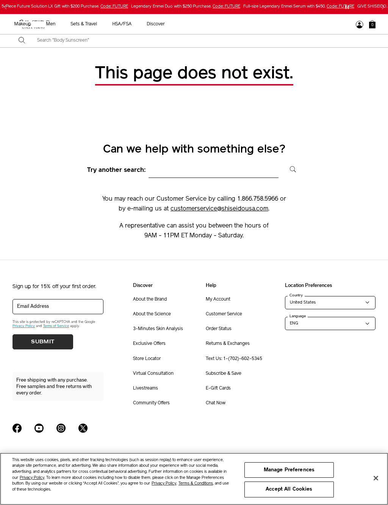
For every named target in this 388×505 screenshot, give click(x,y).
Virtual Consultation (153, 373)
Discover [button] (332, 24)
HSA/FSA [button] (298, 24)
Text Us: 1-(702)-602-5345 (234, 359)
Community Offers (151, 403)
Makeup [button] (198, 24)
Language (297, 316)
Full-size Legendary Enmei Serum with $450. (298, 7)
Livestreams (145, 388)
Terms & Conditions (195, 484)
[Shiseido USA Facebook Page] (17, 428)
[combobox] (200, 40)
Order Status (219, 329)
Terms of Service (56, 326)
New (100, 24)
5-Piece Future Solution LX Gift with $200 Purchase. (65, 7)
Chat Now (215, 403)
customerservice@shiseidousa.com (219, 209)
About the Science (152, 314)
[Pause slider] (347, 7)
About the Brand (150, 299)
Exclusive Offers (149, 343)
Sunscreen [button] (164, 24)
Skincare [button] (129, 24)
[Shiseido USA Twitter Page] (83, 428)
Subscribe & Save (223, 373)
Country (296, 295)
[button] (372, 24)
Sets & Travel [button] (260, 24)
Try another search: (116, 170)
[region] (194, 479)
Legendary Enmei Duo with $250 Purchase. (185, 7)
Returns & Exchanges (228, 343)
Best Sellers (68, 24)
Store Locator (147, 359)
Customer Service (224, 314)
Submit (43, 341)
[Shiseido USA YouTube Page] (39, 428)
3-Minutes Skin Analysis (158, 329)
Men (227, 24)
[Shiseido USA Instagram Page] (61, 428)
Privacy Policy (24, 326)
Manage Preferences (289, 470)
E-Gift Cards (218, 388)
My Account (218, 299)
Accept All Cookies (289, 489)
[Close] (376, 478)
